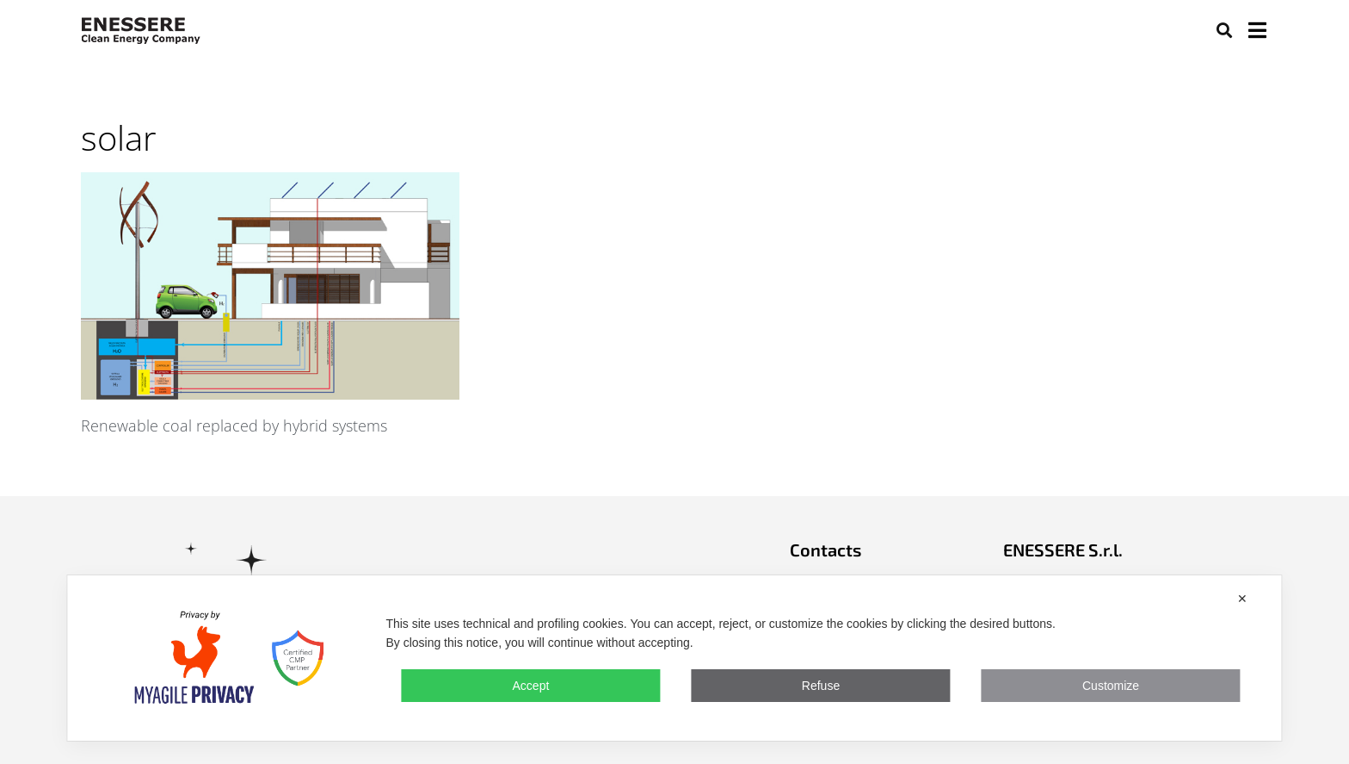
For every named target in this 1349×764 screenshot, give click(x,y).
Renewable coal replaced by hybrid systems (234, 425)
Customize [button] (1110, 686)
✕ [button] (1242, 599)
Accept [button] (531, 686)
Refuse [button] (821, 686)
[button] (1224, 30)
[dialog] (674, 658)
